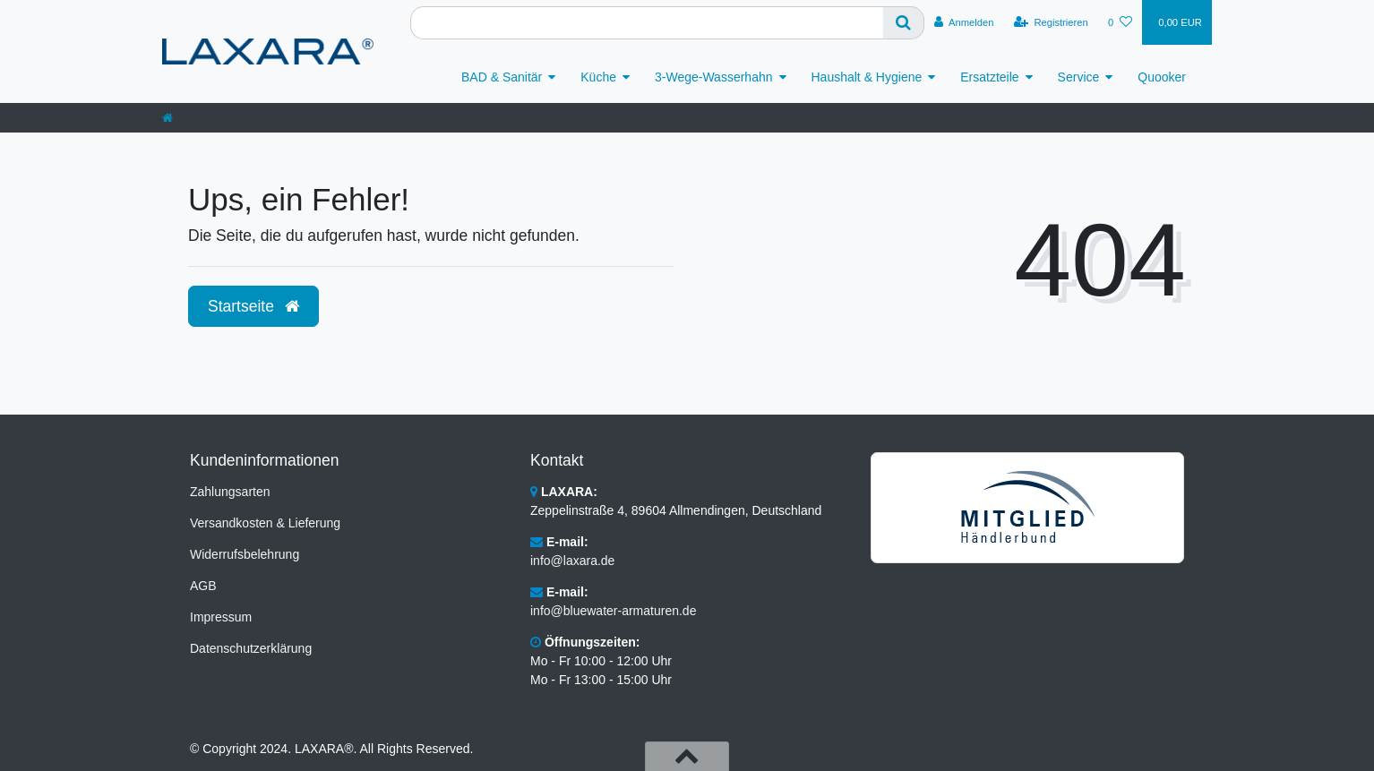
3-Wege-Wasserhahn (714, 77)
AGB (203, 585)
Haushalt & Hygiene (867, 77)
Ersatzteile (989, 77)
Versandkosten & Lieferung (265, 523)
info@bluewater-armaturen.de (613, 611)
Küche (598, 77)
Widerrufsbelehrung (244, 554)
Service (1079, 77)
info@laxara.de (572, 560)
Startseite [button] (253, 306)
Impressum (221, 617)
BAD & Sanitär (501, 77)
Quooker (1162, 77)
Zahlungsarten (230, 491)
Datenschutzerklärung (251, 648)
